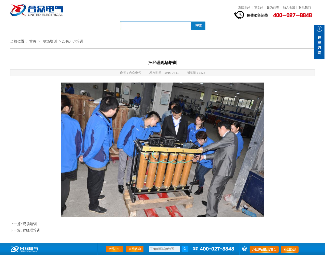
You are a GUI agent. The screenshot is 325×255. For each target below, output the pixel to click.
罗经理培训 (31, 230)
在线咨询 (135, 249)
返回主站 (244, 7)
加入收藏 (289, 7)
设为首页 (273, 7)
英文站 (258, 7)
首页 (32, 41)
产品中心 (115, 249)
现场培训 (50, 41)
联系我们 (305, 7)
